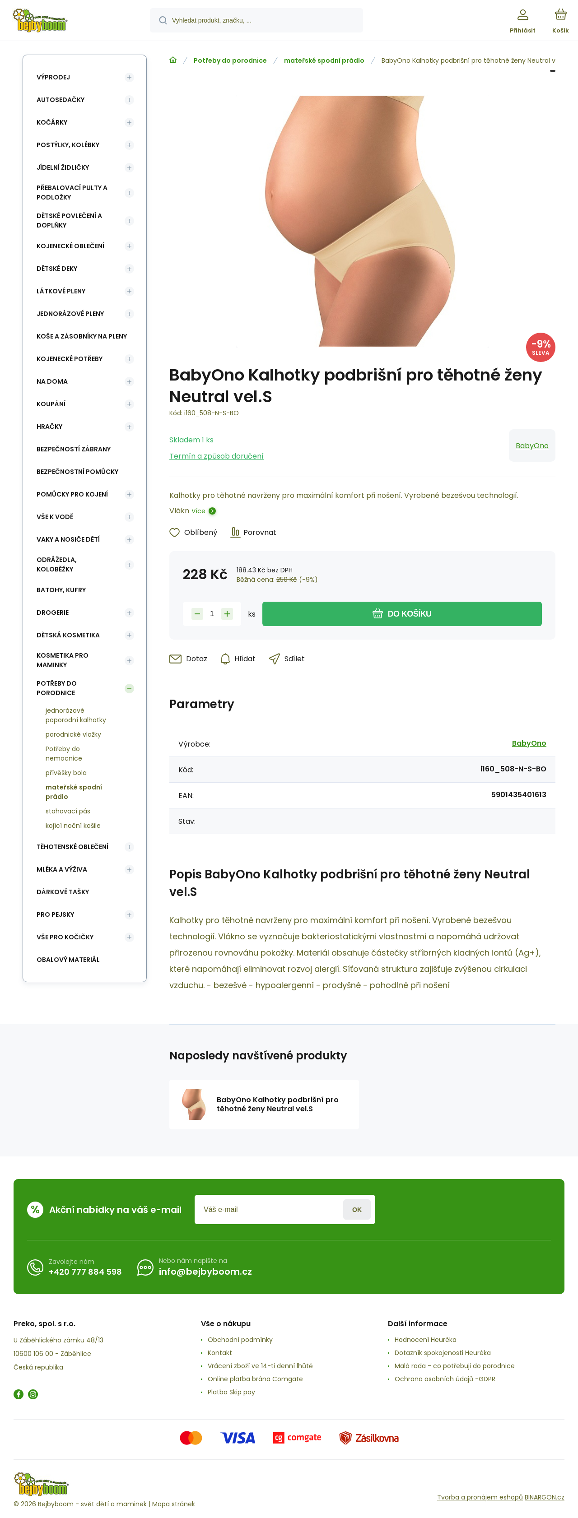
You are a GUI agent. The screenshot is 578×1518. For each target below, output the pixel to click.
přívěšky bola (66, 772)
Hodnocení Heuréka (426, 1339)
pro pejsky (55, 914)
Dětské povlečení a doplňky (69, 220)
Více (198, 510)
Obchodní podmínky (240, 1339)
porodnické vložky (73, 734)
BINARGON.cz (544, 1497)
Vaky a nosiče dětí (68, 539)
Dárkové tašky (63, 891)
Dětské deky (57, 268)
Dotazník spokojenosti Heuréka (443, 1352)
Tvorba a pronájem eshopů (480, 1497)
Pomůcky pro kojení (72, 494)
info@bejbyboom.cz (205, 1271)
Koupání (51, 404)
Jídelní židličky (63, 167)
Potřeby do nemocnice (64, 753)
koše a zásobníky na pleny (82, 336)
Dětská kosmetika (68, 635)
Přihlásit (357, 1209)
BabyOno (532, 446)
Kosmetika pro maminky (63, 660)
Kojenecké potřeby (70, 358)
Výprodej (53, 77)
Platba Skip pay (231, 1392)
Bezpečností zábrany (74, 449)
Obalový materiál (68, 959)
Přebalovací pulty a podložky (72, 192)
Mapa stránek (173, 1504)
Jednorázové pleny (70, 313)
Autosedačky (60, 99)
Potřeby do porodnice (230, 60)
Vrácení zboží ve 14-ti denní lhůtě (260, 1365)
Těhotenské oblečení (72, 846)
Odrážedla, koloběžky (57, 564)
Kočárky (52, 122)
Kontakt (220, 1352)
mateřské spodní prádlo (324, 60)
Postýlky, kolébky (68, 144)
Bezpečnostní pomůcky (77, 471)
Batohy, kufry (61, 589)
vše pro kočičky (65, 937)
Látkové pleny (61, 291)
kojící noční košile (73, 825)
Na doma (52, 381)
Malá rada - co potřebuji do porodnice (455, 1365)
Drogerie (53, 612)
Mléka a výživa (62, 869)
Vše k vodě (55, 516)
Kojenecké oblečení (70, 246)
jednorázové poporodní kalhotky (76, 715)
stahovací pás (68, 811)
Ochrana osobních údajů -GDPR (445, 1378)
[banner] (74, 21)
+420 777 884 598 (85, 1271)
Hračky (49, 426)
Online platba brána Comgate (255, 1378)
